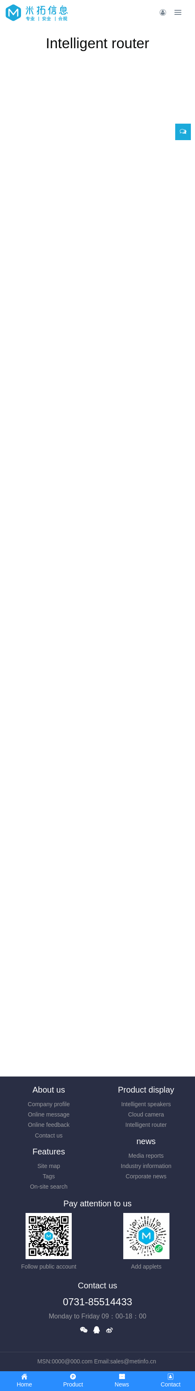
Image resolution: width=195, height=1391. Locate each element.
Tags (48, 1176)
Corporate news (146, 1176)
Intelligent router (146, 1124)
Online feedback (49, 1124)
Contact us (49, 1135)
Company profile (49, 1104)
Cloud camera (146, 1114)
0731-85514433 (97, 1301)
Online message (49, 1114)
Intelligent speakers (146, 1104)
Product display (146, 1089)
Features (49, 1151)
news (146, 1141)
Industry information (146, 1166)
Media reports (146, 1155)
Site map (49, 1166)
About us (49, 1089)
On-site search (49, 1186)
